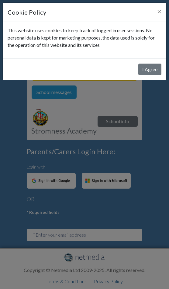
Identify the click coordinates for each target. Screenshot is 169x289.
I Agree (149, 69)
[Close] (159, 11)
